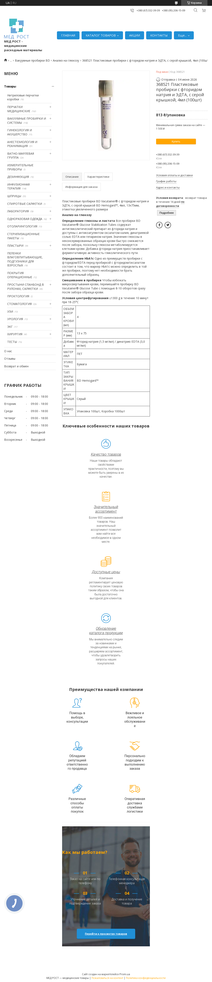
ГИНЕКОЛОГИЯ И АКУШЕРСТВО (19, 132)
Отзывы (9, 359)
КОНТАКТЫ (159, 35)
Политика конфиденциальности (146, 978)
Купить (176, 141)
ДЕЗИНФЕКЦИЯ (18, 177)
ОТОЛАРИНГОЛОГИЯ (22, 226)
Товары (10, 86)
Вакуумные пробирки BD (32, 60)
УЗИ (10, 311)
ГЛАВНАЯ (68, 35)
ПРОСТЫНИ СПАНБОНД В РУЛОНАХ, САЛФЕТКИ (25, 287)
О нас (8, 351)
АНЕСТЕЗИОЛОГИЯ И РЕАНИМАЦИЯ (22, 144)
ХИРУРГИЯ (14, 334)
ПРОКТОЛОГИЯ (18, 296)
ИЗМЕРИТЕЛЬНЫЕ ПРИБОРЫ (20, 167)
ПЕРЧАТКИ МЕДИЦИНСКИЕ (18, 109)
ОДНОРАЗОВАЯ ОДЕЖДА (24, 219)
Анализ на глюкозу (66, 60)
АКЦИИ (134, 35)
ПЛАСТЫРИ (15, 246)
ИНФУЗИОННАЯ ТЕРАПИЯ (18, 186)
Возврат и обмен (16, 366)
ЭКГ (10, 327)
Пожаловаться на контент (107, 978)
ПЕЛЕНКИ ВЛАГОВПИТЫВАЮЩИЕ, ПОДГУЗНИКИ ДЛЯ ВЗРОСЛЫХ (25, 259)
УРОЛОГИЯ (15, 319)
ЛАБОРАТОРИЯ (18, 211)
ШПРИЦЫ (14, 196)
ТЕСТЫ (12, 342)
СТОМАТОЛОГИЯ (19, 304)
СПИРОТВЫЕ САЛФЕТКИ (24, 204)
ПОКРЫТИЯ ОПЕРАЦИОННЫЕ (19, 275)
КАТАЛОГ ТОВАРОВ (101, 35)
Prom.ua (124, 974)
